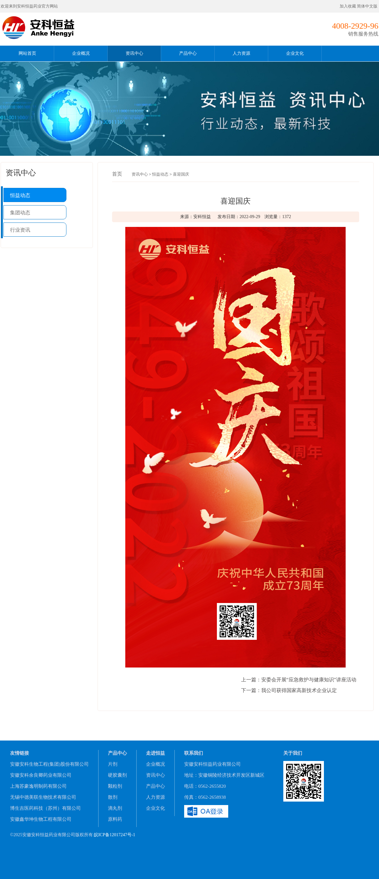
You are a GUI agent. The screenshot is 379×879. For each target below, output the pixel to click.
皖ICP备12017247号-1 (114, 834)
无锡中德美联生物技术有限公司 (43, 797)
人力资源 (241, 53)
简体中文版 (367, 6)
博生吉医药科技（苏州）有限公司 (45, 808)
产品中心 (188, 53)
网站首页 (27, 53)
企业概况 (81, 53)
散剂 (112, 797)
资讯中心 (134, 53)
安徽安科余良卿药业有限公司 (40, 775)
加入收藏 (348, 6)
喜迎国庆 (181, 174)
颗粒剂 (115, 786)
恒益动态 (20, 195)
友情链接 (19, 753)
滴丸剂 (115, 808)
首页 (117, 174)
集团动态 (20, 212)
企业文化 (295, 53)
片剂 (112, 764)
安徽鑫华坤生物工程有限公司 (40, 819)
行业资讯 (20, 230)
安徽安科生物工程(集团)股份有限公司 (49, 764)
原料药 (115, 819)
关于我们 (292, 753)
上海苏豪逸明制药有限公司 (38, 786)
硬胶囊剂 (117, 775)
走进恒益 (155, 753)
